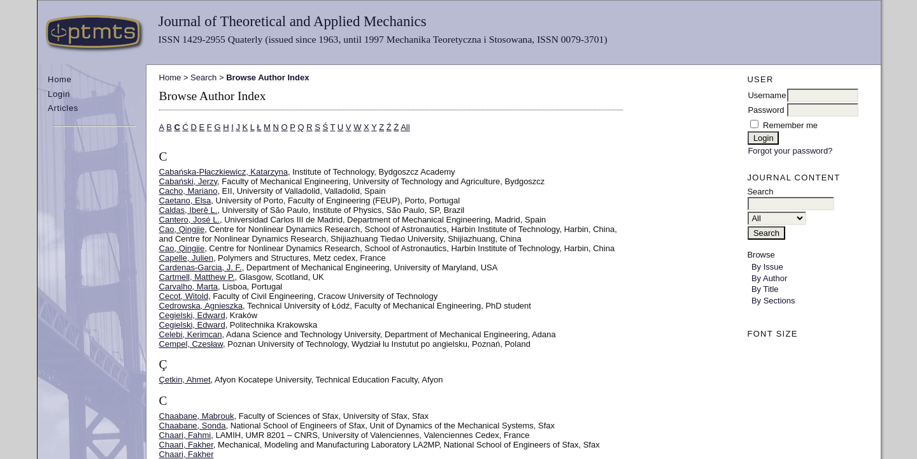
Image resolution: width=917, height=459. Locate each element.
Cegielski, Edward (192, 315)
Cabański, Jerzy (188, 181)
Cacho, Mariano (188, 191)
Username (767, 95)
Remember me (790, 125)
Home (59, 79)
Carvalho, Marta (188, 286)
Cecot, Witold (183, 296)
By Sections (773, 300)
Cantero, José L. (189, 219)
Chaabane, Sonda (192, 425)
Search (203, 77)
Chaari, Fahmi (185, 435)
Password (766, 110)
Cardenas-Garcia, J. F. (200, 267)
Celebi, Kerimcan (190, 334)
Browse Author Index (267, 77)
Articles (63, 108)
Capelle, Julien (186, 258)
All (405, 127)
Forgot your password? (790, 151)
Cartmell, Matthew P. (197, 277)
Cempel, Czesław (191, 344)
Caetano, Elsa (185, 200)
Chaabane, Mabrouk (196, 416)
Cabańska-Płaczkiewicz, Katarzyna (223, 172)
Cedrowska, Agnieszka (201, 305)
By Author (769, 278)
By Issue (767, 267)
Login (59, 94)
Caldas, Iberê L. (188, 210)
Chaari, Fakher (186, 444)
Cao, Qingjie (182, 229)
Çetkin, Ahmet (185, 379)
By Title (765, 289)
